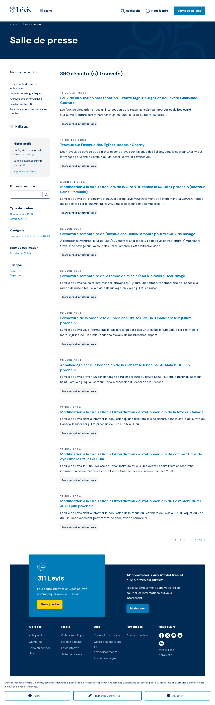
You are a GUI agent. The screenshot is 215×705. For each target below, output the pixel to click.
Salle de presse (32, 24)
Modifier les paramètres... (107, 695)
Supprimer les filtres (25, 171)
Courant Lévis (136, 635)
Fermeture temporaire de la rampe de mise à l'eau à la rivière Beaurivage (122, 275)
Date (13, 271)
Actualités (19, 219)
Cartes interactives (107, 635)
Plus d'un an (20, 253)
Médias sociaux (71, 642)
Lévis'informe (70, 648)
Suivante (200, 539)
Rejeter (37, 695)
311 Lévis (50, 578)
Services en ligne (189, 11)
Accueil (14, 24)
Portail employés (105, 658)
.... (191, 539)
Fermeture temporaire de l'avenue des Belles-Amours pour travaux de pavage (127, 233)
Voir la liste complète (166, 652)
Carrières (35, 642)
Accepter (177, 695)
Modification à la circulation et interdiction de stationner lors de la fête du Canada (131, 412)
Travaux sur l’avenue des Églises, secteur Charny (102, 144)
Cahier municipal (72, 635)
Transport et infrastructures (30, 236)
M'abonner (137, 608)
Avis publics (37, 635)
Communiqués (21, 214)
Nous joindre (157, 10)
